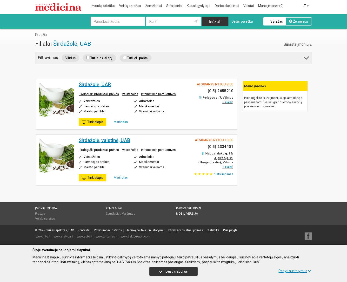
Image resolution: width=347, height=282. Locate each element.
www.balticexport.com (135, 236)
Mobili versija (187, 213)
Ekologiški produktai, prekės (99, 94)
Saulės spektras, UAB (60, 230)
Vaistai (248, 6)
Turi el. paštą (135, 58)
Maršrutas (119, 122)
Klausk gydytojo (198, 6)
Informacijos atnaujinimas (185, 230)
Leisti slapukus (173, 271)
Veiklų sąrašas (130, 6)
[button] (307, 58)
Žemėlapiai (153, 6)
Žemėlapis (299, 21)
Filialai (227, 102)
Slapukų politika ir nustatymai (145, 230)
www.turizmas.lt (106, 236)
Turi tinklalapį (99, 58)
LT (306, 6)
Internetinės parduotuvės (158, 94)
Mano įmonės (271, 6)
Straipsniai (174, 6)
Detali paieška (242, 21)
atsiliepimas (223, 174)
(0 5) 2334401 (220, 146)
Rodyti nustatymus (295, 271)
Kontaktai (84, 230)
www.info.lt (43, 236)
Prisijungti (230, 230)
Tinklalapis (92, 122)
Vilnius (70, 58)
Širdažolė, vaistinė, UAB (104, 140)
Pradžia (40, 213)
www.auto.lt (84, 236)
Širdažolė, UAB (72, 43)
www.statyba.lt (63, 236)
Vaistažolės (130, 94)
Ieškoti (215, 21)
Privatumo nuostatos (108, 230)
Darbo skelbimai (227, 6)
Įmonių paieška (103, 6)
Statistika (213, 230)
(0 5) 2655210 (220, 91)
